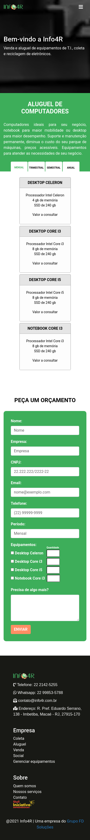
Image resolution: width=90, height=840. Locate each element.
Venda (18, 750)
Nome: (16, 421)
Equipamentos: (23, 544)
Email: (16, 483)
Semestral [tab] (53, 167)
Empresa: (19, 441)
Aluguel (19, 744)
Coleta (18, 738)
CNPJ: (16, 462)
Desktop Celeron (29, 553)
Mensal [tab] (19, 167)
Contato (20, 797)
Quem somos (24, 786)
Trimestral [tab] (36, 167)
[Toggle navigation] (81, 7)
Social (18, 755)
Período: (18, 524)
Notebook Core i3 (30, 578)
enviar (21, 629)
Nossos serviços (27, 791)
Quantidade (53, 547)
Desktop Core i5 (28, 570)
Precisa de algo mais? (29, 589)
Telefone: (19, 503)
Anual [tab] (71, 167)
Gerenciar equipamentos (34, 761)
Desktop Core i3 (28, 561)
